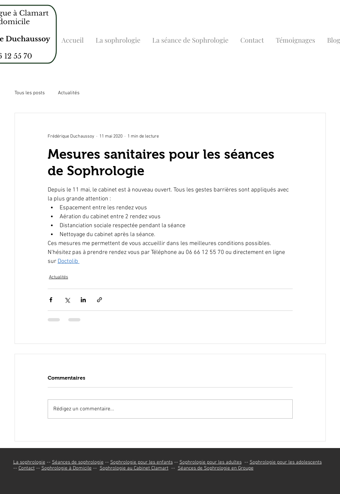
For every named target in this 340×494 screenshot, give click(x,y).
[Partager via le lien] (99, 300)
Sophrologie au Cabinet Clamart (134, 468)
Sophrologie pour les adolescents (286, 462)
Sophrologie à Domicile (66, 468)
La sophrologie (29, 462)
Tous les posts (30, 93)
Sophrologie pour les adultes (210, 462)
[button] (118, 36)
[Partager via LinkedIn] (83, 300)
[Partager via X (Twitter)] (67, 300)
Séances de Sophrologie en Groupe (216, 468)
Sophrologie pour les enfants (141, 462)
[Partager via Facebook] (51, 300)
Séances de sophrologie (78, 462)
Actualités (68, 93)
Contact (27, 468)
